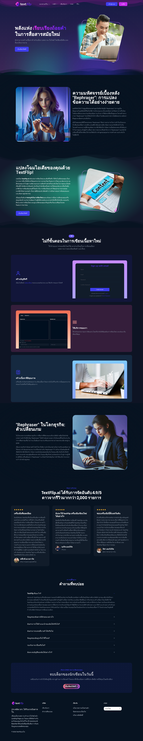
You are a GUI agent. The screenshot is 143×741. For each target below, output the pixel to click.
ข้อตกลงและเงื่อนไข (79, 712)
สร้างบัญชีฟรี (21, 279)
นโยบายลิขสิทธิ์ (78, 715)
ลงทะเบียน (28, 283)
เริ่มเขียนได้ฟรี (21, 49)
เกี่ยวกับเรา (45, 708)
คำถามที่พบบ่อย (47, 712)
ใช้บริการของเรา (79, 328)
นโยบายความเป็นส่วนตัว (81, 708)
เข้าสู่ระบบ (111, 4)
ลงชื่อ (123, 4)
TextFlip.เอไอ (20, 732)
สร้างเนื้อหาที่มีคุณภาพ (25, 378)
